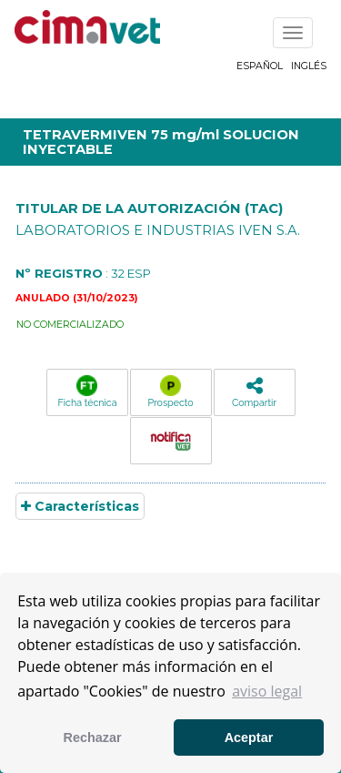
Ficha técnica (87, 391)
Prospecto (170, 391)
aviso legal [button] (267, 691)
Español (259, 66)
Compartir (254, 392)
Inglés (308, 66)
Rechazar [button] (93, 737)
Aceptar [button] (249, 737)
